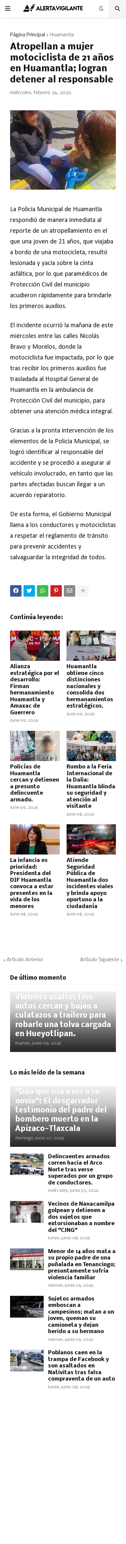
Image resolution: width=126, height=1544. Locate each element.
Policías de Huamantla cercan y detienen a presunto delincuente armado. (34, 783)
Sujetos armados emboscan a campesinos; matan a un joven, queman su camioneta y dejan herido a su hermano (81, 1315)
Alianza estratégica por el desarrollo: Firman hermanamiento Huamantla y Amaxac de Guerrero (34, 690)
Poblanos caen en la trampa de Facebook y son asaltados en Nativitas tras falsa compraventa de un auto (81, 1366)
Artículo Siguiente (99, 960)
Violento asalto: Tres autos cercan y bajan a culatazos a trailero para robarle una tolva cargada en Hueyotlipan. (63, 1015)
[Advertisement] (63, 1475)
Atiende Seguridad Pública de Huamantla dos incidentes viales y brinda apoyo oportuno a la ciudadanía (90, 883)
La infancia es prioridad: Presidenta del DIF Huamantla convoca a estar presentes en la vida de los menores (31, 883)
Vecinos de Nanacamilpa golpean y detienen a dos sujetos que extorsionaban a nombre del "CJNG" (81, 1217)
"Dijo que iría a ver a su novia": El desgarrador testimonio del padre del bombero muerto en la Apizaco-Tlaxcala (61, 1110)
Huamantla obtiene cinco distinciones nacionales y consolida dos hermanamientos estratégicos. (90, 686)
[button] (7, 8)
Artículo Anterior (25, 960)
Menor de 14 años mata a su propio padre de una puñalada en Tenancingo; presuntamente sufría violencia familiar (82, 1265)
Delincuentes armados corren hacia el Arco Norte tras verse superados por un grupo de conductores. (80, 1170)
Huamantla (62, 35)
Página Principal (27, 35)
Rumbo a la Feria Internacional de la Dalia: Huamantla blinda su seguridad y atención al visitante (91, 786)
